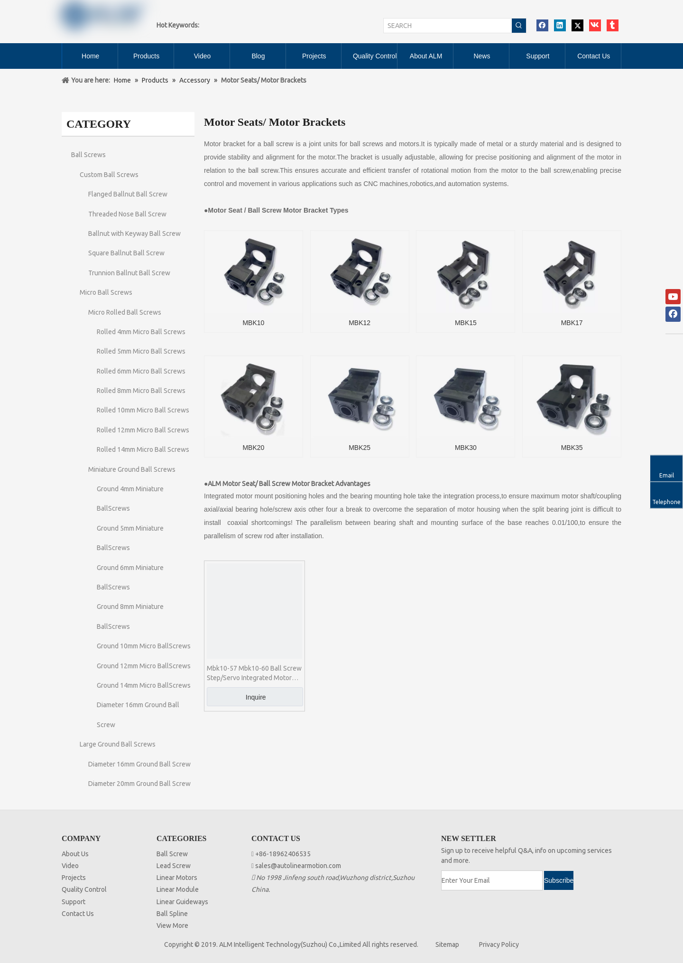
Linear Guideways (182, 902)
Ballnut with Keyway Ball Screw (134, 233)
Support (73, 902)
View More (172, 925)
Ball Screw (172, 854)
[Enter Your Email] (492, 880)
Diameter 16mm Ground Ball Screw (139, 764)
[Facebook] (673, 314)
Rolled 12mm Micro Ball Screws (143, 430)
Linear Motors (177, 877)
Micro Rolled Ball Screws (124, 312)
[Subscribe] (558, 880)
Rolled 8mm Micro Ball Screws (141, 390)
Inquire (256, 697)
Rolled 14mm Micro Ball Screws (143, 449)
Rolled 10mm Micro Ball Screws (143, 410)
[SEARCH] (448, 26)
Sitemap (447, 944)
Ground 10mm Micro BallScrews (144, 646)
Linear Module (178, 889)
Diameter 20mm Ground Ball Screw (139, 783)
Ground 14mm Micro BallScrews (144, 685)
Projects (74, 877)
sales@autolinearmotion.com (298, 866)
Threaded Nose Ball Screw (127, 214)
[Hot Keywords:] (519, 26)
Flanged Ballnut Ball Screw (127, 194)
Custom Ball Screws (109, 174)
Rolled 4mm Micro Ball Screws (141, 332)
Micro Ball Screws (106, 292)
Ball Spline (172, 913)
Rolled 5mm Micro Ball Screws (141, 351)
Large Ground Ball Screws (118, 744)
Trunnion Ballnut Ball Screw (129, 273)
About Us (75, 854)
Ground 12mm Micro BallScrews (144, 666)
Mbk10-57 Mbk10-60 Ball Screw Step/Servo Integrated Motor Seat (254, 673)
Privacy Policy (499, 944)
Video (70, 866)
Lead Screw (174, 866)
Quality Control (84, 889)
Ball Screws (88, 155)
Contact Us (78, 913)
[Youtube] (673, 296)
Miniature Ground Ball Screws (131, 469)
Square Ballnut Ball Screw (126, 253)
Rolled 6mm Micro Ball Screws (141, 371)
